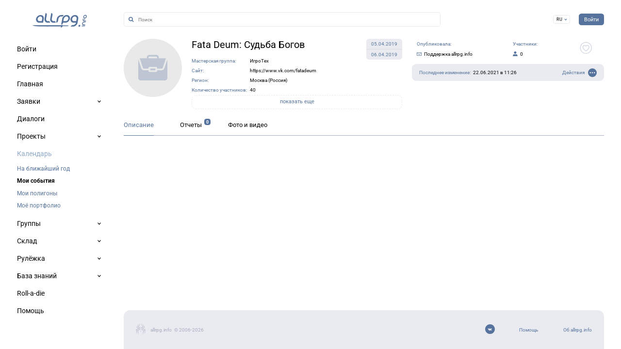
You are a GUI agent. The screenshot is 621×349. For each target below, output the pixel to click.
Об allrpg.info (577, 330)
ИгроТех (259, 60)
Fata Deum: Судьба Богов (248, 44)
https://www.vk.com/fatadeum (283, 70)
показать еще (297, 101)
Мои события (36, 180)
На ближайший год (43, 168)
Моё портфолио (39, 205)
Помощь (528, 330)
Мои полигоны (37, 193)
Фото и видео (247, 124)
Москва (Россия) (268, 80)
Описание (139, 124)
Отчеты (191, 124)
